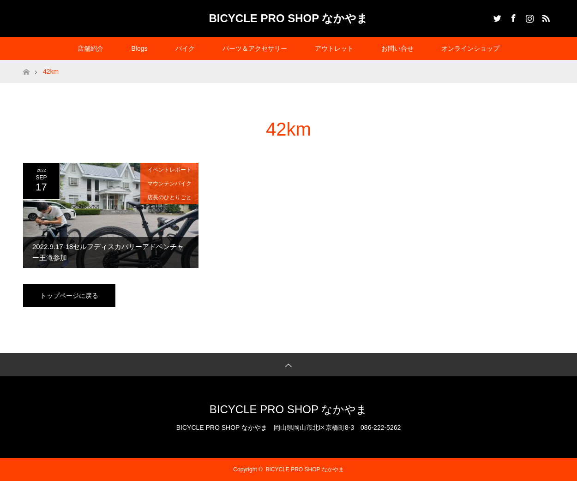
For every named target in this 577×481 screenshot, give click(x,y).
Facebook (512, 17)
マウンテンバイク (169, 183)
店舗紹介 (90, 48)
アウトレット (334, 48)
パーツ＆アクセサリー (254, 48)
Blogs (139, 48)
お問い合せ (397, 48)
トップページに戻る (69, 295)
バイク (185, 48)
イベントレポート (169, 169)
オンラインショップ (470, 48)
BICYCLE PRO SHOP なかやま (288, 18)
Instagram (528, 17)
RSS (545, 17)
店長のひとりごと (169, 197)
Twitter (496, 17)
